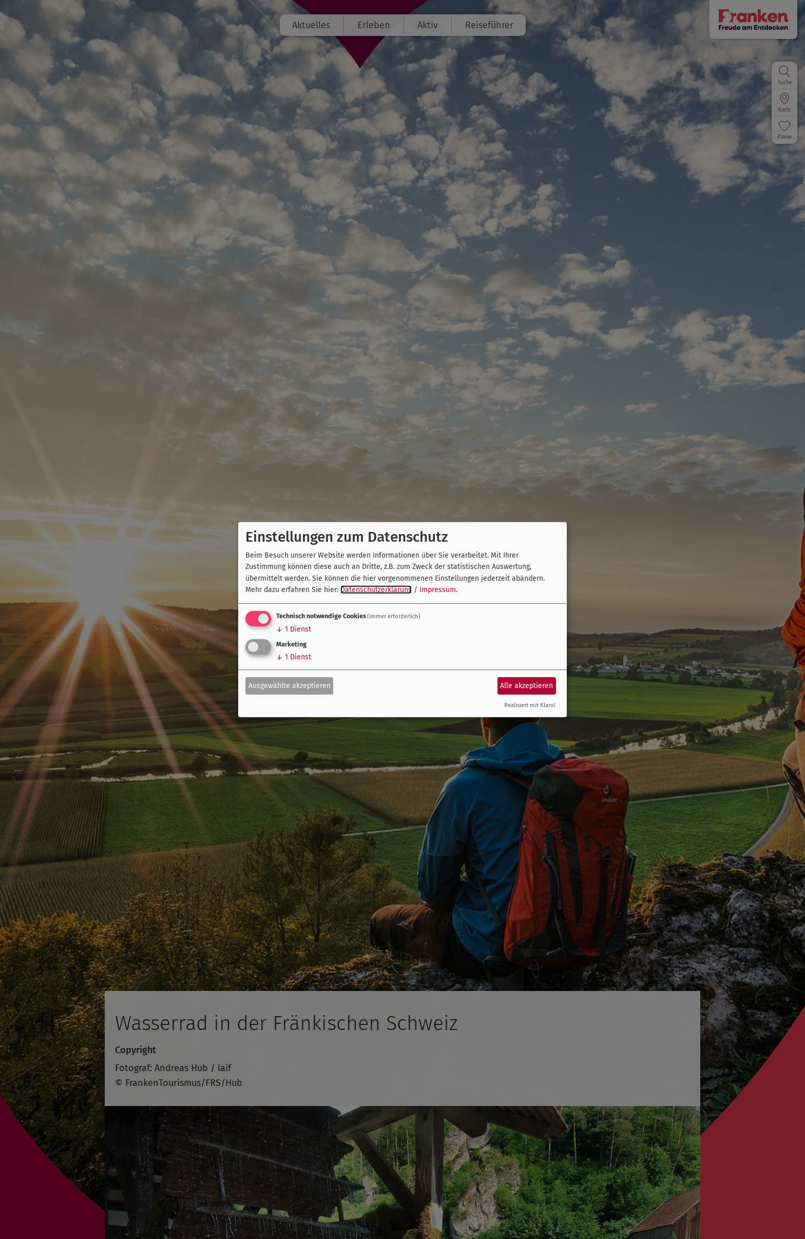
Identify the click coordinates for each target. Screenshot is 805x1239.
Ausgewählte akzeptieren (289, 685)
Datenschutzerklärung (376, 589)
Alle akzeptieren (526, 685)
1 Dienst (293, 629)
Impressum (437, 589)
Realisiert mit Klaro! (529, 705)
